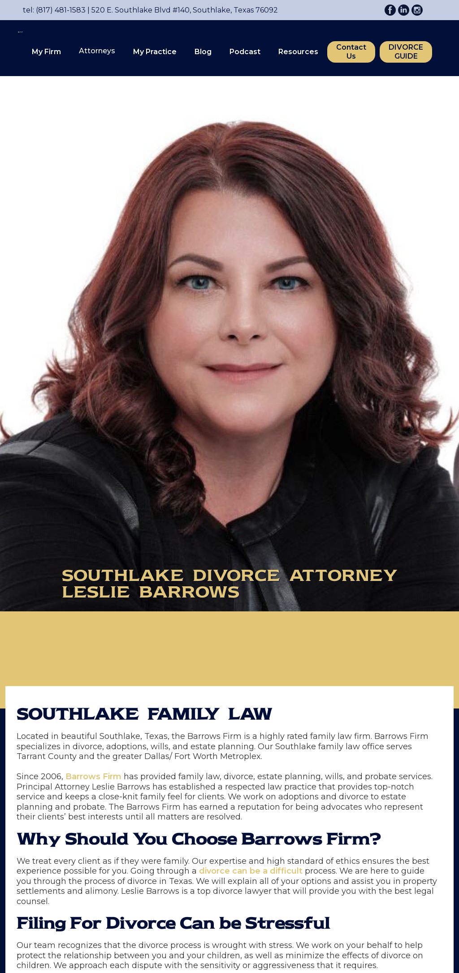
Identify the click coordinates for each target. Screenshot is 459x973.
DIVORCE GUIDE (406, 51)
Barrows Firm (93, 776)
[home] (16, 47)
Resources (298, 51)
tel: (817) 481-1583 (54, 10)
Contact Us (351, 51)
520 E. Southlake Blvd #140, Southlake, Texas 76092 (182, 10)
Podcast (245, 51)
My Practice (155, 51)
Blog (203, 51)
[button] (46, 51)
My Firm (46, 51)
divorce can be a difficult (251, 871)
